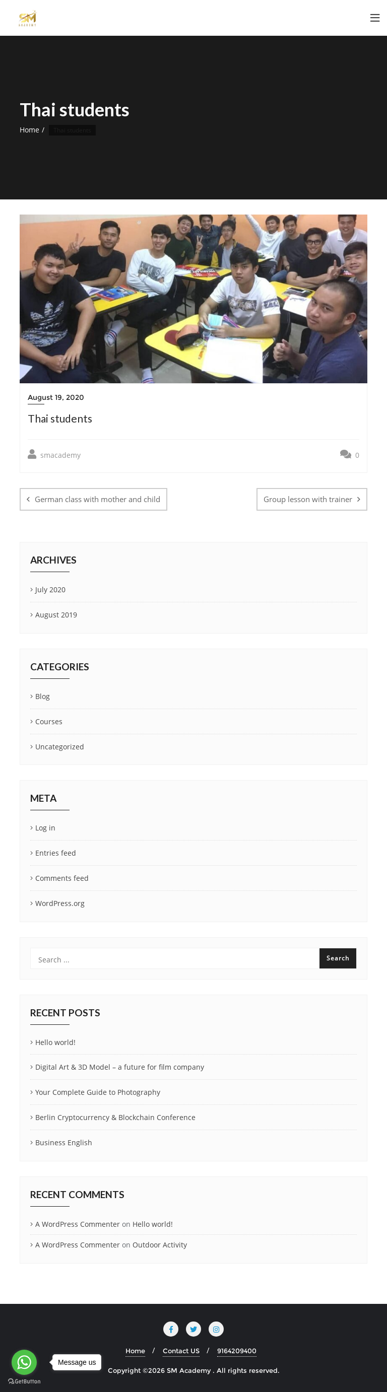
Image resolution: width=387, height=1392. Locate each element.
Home (29, 129)
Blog (42, 696)
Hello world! (55, 1042)
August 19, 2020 (56, 397)
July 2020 (50, 589)
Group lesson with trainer (308, 499)
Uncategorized (59, 746)
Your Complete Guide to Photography (97, 1092)
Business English (63, 1142)
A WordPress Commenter (77, 1224)
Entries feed (55, 853)
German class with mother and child (97, 499)
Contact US (181, 1351)
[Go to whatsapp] (24, 1362)
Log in (45, 827)
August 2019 (56, 614)
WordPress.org (60, 903)
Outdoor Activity (160, 1244)
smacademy (54, 454)
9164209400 (236, 1351)
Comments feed (62, 878)
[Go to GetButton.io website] (24, 1381)
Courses (48, 721)
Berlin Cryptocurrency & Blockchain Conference (115, 1117)
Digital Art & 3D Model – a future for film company (119, 1067)
